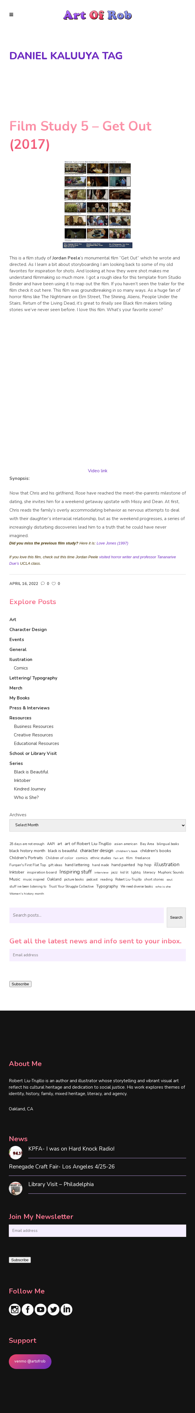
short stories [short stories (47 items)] (154, 879)
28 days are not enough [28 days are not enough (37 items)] (26, 844)
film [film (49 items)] (129, 858)
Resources (20, 718)
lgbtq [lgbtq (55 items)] (136, 872)
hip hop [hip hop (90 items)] (144, 865)
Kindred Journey (30, 789)
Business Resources (34, 726)
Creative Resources (33, 735)
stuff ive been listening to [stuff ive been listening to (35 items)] (27, 886)
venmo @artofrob (30, 1361)
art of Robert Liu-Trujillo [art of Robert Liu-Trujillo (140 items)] (88, 844)
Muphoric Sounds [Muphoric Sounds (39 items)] (171, 872)
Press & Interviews (29, 708)
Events (16, 640)
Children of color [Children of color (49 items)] (59, 858)
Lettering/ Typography (33, 678)
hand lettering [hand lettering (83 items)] (77, 865)
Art (12, 620)
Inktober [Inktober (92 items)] (16, 872)
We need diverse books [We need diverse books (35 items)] (137, 886)
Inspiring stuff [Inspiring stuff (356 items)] (75, 872)
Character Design (28, 630)
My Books (19, 698)
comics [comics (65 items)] (82, 857)
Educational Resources (36, 743)
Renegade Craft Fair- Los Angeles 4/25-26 (62, 1167)
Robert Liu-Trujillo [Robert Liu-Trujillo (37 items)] (128, 879)
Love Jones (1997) (112, 543)
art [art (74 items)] (59, 844)
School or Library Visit (33, 753)
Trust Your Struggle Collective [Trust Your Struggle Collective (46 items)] (71, 886)
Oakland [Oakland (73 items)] (54, 879)
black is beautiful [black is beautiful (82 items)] (62, 851)
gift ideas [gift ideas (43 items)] (55, 865)
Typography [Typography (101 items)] (107, 886)
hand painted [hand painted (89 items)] (123, 865)
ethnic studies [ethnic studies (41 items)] (101, 858)
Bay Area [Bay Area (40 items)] (147, 844)
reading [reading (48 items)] (106, 879)
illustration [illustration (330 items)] (166, 864)
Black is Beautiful (31, 772)
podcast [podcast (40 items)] (92, 879)
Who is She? (26, 797)
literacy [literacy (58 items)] (149, 872)
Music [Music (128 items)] (14, 879)
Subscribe (20, 984)
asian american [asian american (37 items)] (125, 844)
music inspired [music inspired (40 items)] (33, 879)
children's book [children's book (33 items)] (127, 851)
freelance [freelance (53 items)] (142, 858)
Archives (17, 815)
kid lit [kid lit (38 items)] (124, 872)
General (18, 649)
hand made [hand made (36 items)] (100, 865)
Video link (97, 471)
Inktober (22, 780)
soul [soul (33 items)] (169, 879)
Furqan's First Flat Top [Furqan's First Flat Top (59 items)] (27, 864)
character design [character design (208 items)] (96, 850)
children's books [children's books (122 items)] (155, 851)
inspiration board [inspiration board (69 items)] (42, 872)
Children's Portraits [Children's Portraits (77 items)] (26, 858)
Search (176, 917)
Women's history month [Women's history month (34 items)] (26, 893)
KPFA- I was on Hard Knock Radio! (71, 1149)
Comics (21, 668)
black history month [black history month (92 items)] (27, 851)
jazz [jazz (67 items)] (114, 872)
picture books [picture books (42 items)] (74, 879)
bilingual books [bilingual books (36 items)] (168, 844)
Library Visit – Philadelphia (61, 1184)
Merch (15, 688)
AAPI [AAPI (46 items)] (51, 844)
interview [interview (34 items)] (101, 872)
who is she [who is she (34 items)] (163, 886)
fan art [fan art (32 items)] (119, 858)
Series (16, 763)
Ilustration (20, 659)
